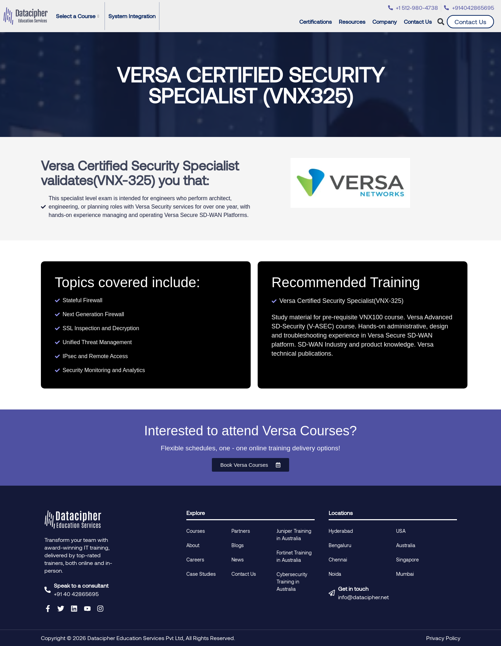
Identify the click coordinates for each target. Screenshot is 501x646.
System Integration (132, 16)
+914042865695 (473, 7)
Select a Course (77, 16)
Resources (354, 21)
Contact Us (418, 21)
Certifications (317, 21)
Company (386, 21)
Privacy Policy (443, 637)
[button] (441, 22)
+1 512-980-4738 (417, 7)
